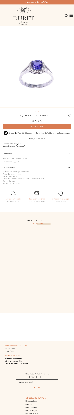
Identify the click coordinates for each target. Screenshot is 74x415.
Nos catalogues (31, 410)
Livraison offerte (31, 414)
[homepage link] (23, 15)
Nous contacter (31, 407)
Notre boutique (31, 401)
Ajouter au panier (37, 126)
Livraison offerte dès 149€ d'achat (37, 2)
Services (28, 404)
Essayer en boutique (37, 139)
